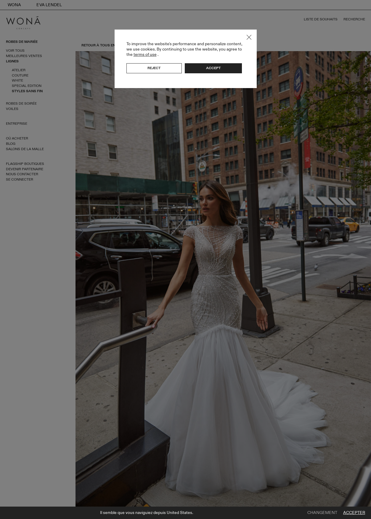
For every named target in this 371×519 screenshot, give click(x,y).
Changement (322, 512)
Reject (153, 68)
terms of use (145, 54)
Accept (213, 68)
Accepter (354, 512)
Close (249, 37)
